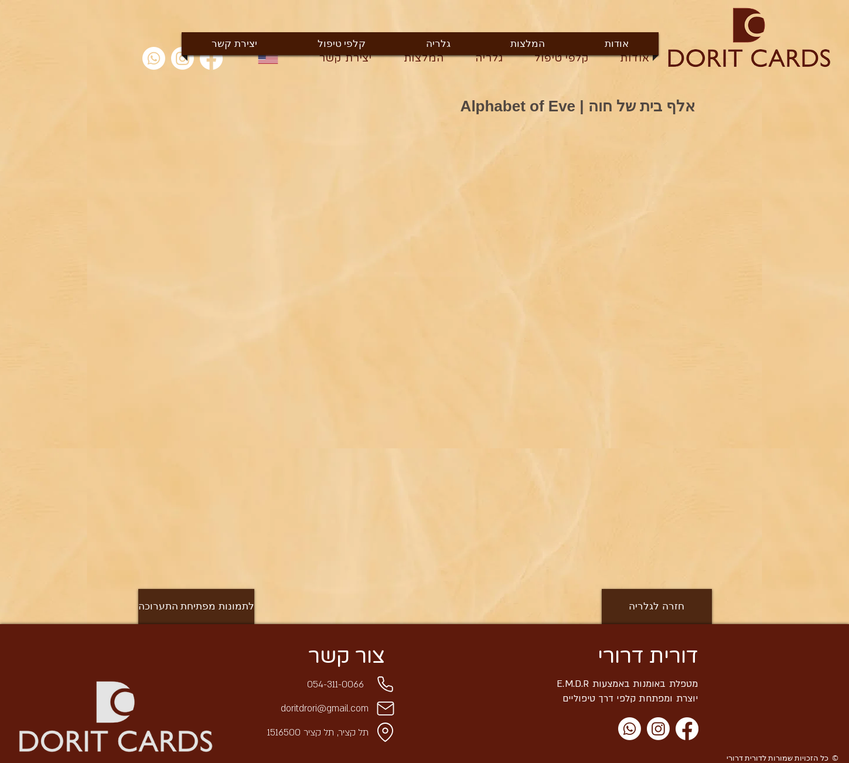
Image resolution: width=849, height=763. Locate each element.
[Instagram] (658, 728)
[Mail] (385, 708)
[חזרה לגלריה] (657, 606)
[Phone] (385, 684)
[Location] (385, 732)
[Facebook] (687, 728)
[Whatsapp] (153, 58)
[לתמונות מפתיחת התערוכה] (196, 606)
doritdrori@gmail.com (325, 708)
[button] (259, 183)
